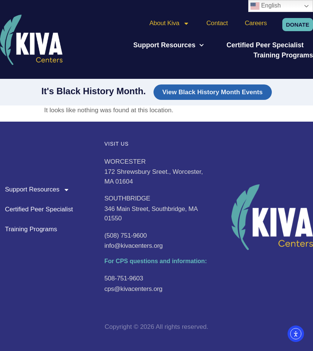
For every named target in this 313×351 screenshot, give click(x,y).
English (265, 6)
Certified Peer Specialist (265, 45)
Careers (256, 23)
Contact (217, 23)
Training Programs (283, 55)
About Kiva (169, 23)
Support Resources (168, 45)
